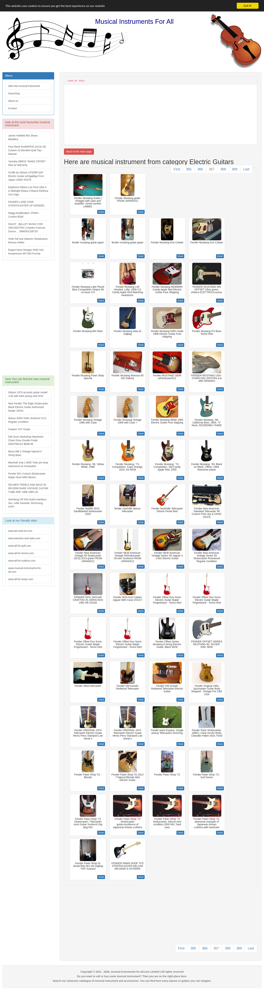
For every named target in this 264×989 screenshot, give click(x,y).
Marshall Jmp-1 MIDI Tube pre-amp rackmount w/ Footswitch (28, 464)
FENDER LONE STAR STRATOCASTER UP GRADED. (26, 203)
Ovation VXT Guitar (19, 429)
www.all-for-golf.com (19, 545)
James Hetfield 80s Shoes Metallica (23, 137)
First (177, 169)
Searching (14, 93)
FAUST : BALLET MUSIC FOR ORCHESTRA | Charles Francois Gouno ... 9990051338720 (26, 228)
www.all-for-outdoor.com (21, 560)
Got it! (248, 6)
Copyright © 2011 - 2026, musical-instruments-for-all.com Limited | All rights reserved (132, 971)
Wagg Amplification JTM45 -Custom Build (24, 215)
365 (189, 169)
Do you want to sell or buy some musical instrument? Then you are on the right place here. (132, 976)
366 (200, 169)
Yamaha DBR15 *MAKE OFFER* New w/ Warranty (27, 163)
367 (211, 169)
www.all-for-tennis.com (21, 553)
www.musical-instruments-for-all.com (25, 570)
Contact (12, 108)
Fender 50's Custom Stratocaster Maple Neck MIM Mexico (26, 475)
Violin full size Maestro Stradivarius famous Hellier (28, 240)
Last (246, 169)
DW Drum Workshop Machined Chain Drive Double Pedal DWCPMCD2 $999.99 (25, 440)
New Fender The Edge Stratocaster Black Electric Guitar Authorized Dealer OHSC (28, 407)
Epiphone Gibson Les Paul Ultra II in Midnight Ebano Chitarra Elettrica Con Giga (28, 191)
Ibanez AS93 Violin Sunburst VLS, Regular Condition (27, 420)
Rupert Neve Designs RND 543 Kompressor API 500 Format (26, 251)
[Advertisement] (28, 319)
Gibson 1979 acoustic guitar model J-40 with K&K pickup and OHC (27, 394)
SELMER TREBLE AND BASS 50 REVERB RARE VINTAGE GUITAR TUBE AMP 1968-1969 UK (28, 488)
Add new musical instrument (24, 86)
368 (223, 169)
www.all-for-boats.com (20, 579)
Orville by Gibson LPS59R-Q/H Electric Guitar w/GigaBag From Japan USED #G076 (26, 176)
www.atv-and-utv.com (20, 530)
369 (234, 169)
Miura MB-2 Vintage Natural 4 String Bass (25, 453)
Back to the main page (79, 151)
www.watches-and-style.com (24, 538)
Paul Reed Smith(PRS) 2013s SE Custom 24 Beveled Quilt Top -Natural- (27, 150)
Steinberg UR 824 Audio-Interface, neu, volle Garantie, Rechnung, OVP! (27, 503)
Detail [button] (101, 212)
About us (13, 100)
